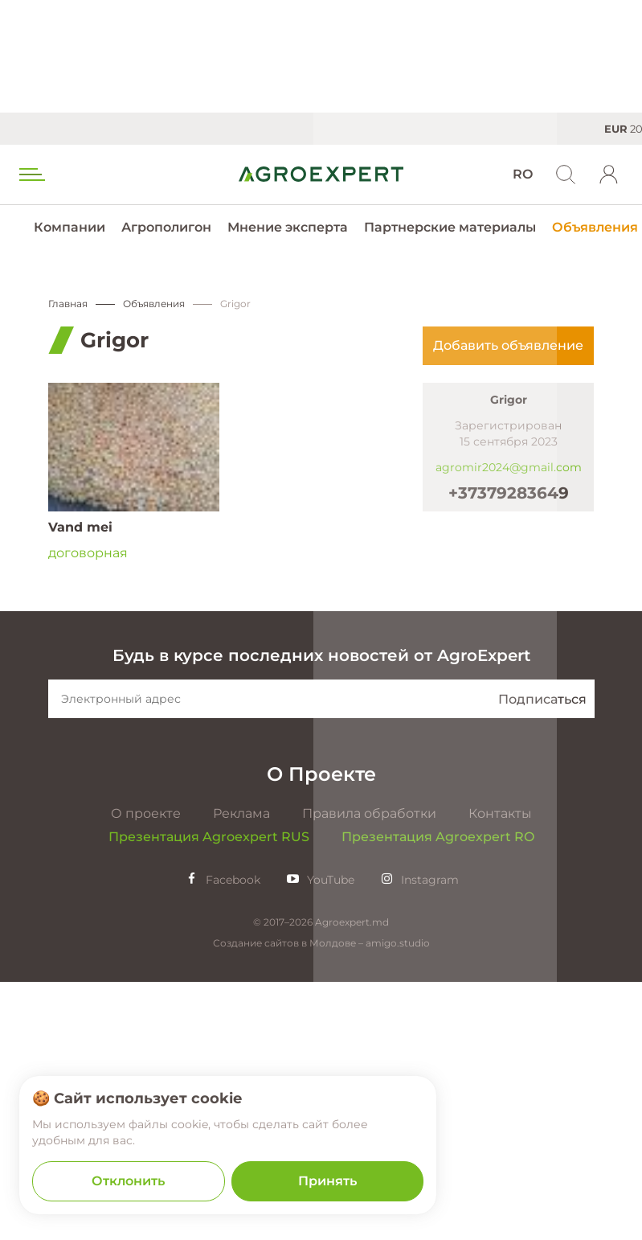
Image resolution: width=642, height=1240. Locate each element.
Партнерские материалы (450, 227)
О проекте (146, 1071)
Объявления (595, 227)
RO (523, 174)
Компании (69, 227)
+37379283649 (508, 493)
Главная (68, 304)
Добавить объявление (508, 345)
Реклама (241, 1071)
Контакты (500, 1071)
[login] (609, 174)
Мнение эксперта (287, 227)
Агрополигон (166, 227)
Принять (327, 1181)
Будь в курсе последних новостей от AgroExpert (321, 913)
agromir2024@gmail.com (508, 467)
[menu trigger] (30, 174)
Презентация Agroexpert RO (437, 1094)
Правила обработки (369, 1071)
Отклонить (128, 1181)
